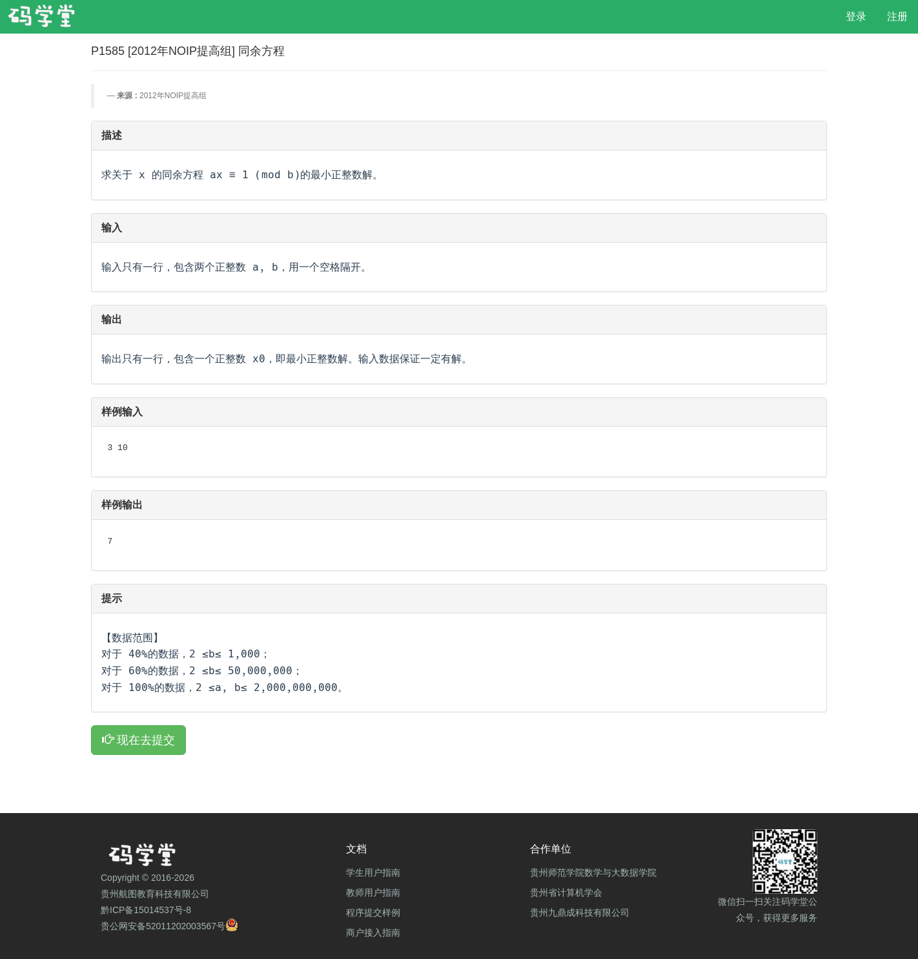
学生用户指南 (373, 872)
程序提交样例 (373, 912)
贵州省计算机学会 (566, 892)
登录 (856, 16)
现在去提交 (138, 740)
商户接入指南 (373, 932)
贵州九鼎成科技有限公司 (579, 912)
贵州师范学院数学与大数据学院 (593, 872)
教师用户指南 (373, 892)
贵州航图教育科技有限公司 (155, 894)
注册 (897, 16)
